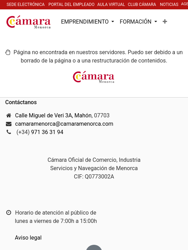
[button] (165, 22)
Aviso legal (28, 237)
